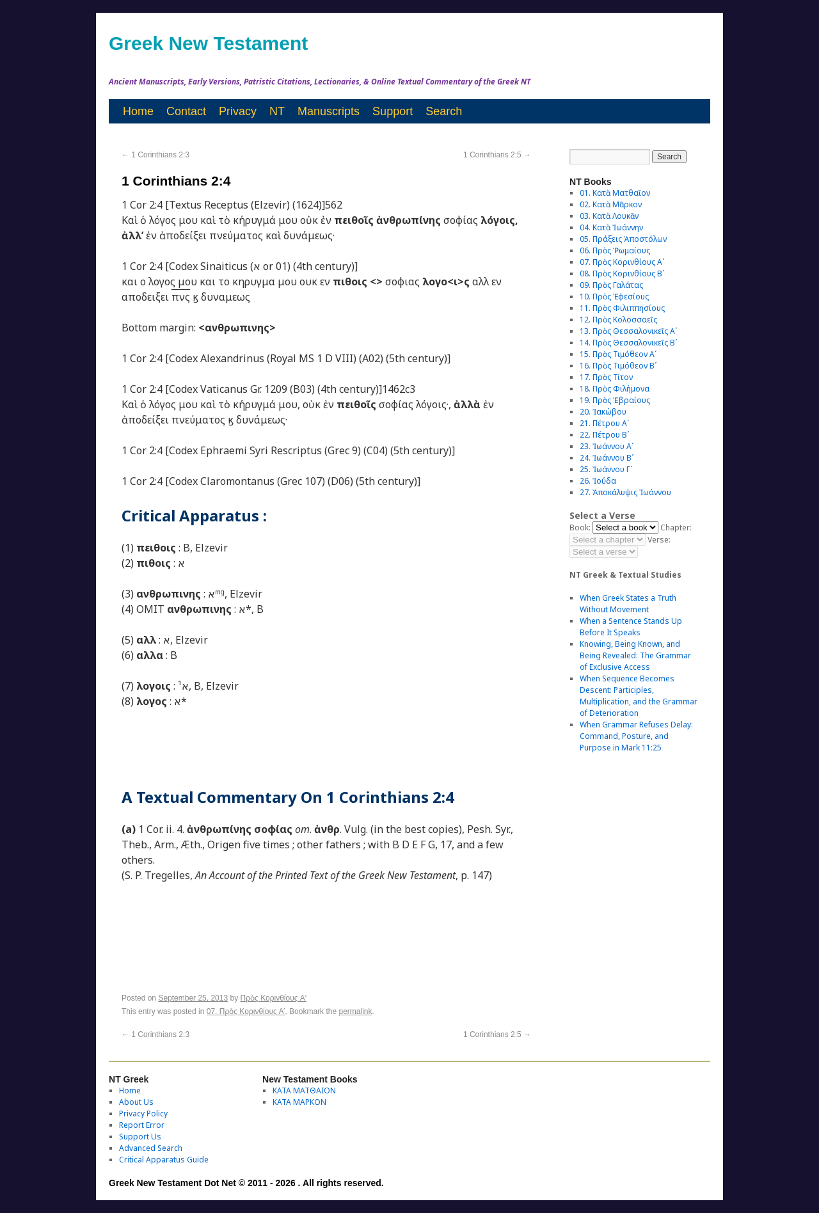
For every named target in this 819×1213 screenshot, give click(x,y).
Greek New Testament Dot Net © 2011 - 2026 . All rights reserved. (246, 1183)
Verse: (659, 539)
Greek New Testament (208, 43)
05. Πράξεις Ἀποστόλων (623, 239)
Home (138, 111)
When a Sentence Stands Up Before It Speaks (631, 626)
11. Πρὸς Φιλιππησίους (622, 308)
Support (392, 111)
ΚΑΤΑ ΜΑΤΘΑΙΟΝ (304, 1090)
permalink (355, 1011)
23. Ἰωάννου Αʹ (606, 446)
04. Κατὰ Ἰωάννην (611, 227)
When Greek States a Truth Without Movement (628, 603)
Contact (186, 111)
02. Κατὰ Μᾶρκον (611, 204)
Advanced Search (150, 1148)
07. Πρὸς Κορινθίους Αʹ (246, 1011)
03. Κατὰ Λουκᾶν (609, 215)
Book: (580, 527)
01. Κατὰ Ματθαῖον (615, 192)
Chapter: (676, 527)
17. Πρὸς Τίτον (606, 377)
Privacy (238, 111)
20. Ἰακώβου (603, 411)
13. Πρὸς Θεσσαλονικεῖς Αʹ (628, 331)
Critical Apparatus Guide (164, 1159)
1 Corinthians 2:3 (155, 154)
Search (443, 111)
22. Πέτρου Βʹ (604, 434)
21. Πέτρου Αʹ (604, 423)
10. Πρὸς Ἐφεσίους (614, 296)
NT (277, 111)
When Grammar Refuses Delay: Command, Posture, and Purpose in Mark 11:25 (636, 736)
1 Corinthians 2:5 (497, 154)
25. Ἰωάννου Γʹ (606, 469)
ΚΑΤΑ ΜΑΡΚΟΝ (299, 1102)
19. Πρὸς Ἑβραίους (615, 400)
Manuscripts (329, 111)
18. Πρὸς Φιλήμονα (614, 388)
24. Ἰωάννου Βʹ (606, 457)
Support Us (140, 1136)
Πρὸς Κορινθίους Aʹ (273, 998)
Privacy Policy (143, 1113)
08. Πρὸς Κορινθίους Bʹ (622, 273)
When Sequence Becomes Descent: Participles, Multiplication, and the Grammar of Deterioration (638, 695)
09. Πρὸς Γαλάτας (611, 285)
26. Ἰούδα (598, 480)
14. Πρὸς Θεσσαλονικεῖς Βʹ (628, 342)
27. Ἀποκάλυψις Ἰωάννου (625, 492)
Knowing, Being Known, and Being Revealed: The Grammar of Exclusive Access (635, 655)
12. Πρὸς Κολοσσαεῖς (618, 319)
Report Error (141, 1125)
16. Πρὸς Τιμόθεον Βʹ (618, 365)
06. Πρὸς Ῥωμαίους (615, 250)
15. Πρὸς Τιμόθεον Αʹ (618, 354)
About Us (136, 1102)
